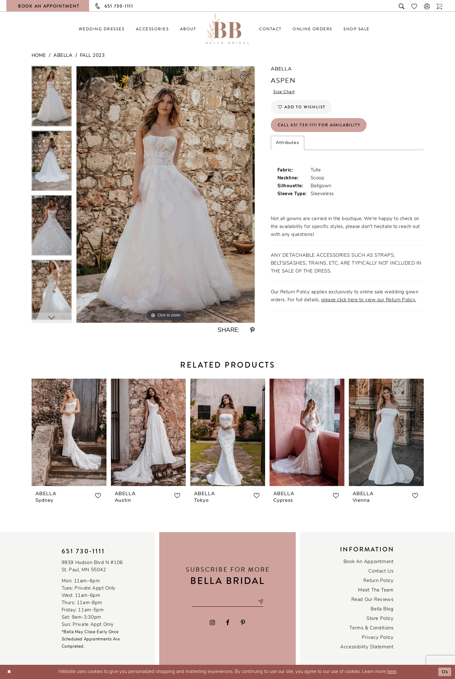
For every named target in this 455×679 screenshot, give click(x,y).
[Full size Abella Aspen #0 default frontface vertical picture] (165, 194)
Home (39, 55)
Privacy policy (378, 637)
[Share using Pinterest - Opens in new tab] (252, 330)
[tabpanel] (52, 98)
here (391, 672)
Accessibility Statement (366, 647)
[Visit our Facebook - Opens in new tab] (228, 623)
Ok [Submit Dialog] (444, 671)
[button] (427, 5)
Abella (62, 55)
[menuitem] (102, 28)
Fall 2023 (92, 55)
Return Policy (378, 581)
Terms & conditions (371, 628)
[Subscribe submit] (264, 601)
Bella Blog (382, 609)
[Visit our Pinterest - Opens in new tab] (243, 623)
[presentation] (69, 432)
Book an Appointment (368, 562)
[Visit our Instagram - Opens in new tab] (212, 623)
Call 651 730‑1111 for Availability (324, 129)
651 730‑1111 (83, 551)
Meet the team (375, 590)
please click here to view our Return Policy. (368, 304)
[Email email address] (227, 601)
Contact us (380, 571)
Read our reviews (372, 600)
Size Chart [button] (286, 92)
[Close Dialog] (9, 671)
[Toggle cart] (439, 5)
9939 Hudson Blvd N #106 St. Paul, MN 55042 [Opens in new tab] (92, 567)
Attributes (287, 147)
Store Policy (380, 618)
